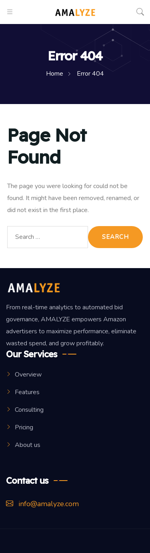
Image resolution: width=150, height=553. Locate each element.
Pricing (24, 427)
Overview (28, 374)
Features (27, 392)
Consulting (29, 409)
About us (27, 445)
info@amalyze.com (42, 504)
